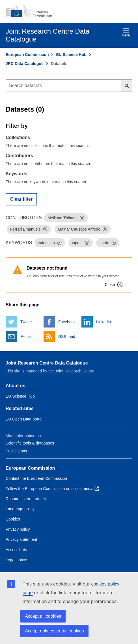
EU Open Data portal (24, 419)
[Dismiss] (82, 218)
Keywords (16, 173)
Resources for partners (26, 498)
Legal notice (16, 560)
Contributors (19, 155)
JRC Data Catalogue (25, 63)
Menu (126, 32)
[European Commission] (33, 11)
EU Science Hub (71, 54)
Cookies (13, 519)
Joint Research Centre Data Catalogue (47, 363)
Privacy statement (21, 539)
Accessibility (16, 549)
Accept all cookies (43, 616)
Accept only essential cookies (54, 630)
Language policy (20, 509)
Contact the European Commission (36, 478)
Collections (18, 137)
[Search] (126, 85)
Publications (16, 451)
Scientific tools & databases (30, 443)
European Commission (27, 54)
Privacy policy (18, 529)
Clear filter (21, 199)
